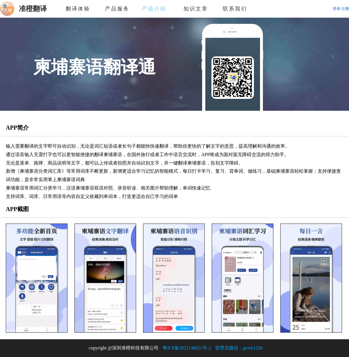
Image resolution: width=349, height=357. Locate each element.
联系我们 (235, 9)
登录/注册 (341, 8)
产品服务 (117, 9)
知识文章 (196, 9)
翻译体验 (78, 9)
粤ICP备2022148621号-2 (187, 347)
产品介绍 (156, 9)
